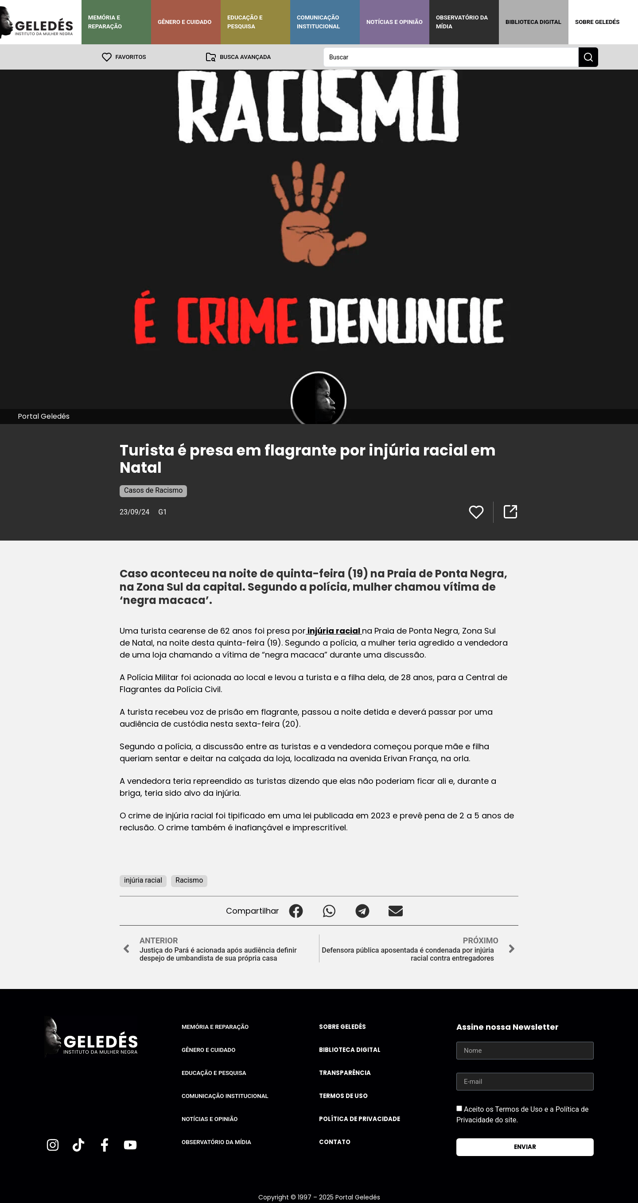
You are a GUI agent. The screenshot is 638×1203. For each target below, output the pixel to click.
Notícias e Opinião (394, 22)
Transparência (345, 1072)
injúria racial (334, 630)
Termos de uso (343, 1095)
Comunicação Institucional (318, 22)
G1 (162, 511)
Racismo (189, 880)
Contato (334, 1141)
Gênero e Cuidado (185, 22)
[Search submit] (588, 56)
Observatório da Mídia (462, 22)
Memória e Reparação (105, 22)
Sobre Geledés (597, 22)
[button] (295, 910)
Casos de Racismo (153, 490)
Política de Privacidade (359, 1118)
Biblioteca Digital (533, 22)
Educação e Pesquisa (245, 22)
